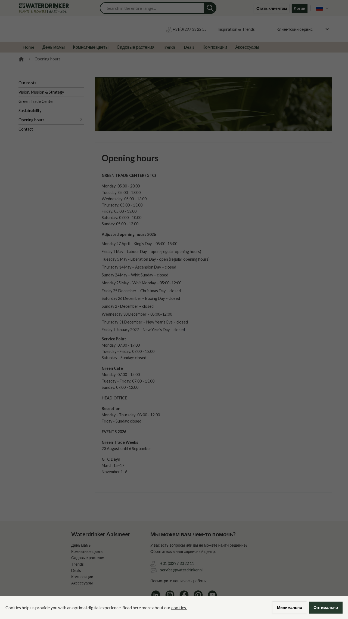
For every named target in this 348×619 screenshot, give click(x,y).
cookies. (179, 607)
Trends (169, 47)
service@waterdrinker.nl (181, 570)
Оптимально (325, 607)
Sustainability (29, 110)
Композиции (215, 47)
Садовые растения (135, 47)
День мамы (53, 47)
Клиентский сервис (294, 29)
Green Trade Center (36, 101)
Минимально (289, 607)
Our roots (27, 83)
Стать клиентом (271, 8)
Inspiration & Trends (236, 29)
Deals (189, 47)
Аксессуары (247, 47)
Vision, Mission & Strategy (41, 92)
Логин (299, 8)
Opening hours (31, 120)
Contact (25, 129)
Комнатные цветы (90, 47)
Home (28, 47)
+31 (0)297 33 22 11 (177, 563)
